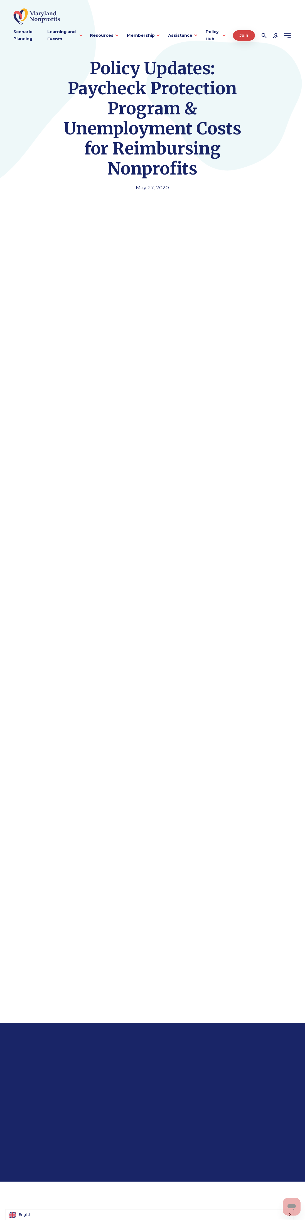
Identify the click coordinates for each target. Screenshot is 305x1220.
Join (244, 35)
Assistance (180, 35)
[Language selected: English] (150, 1214)
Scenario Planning (23, 35)
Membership (141, 35)
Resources (102, 35)
